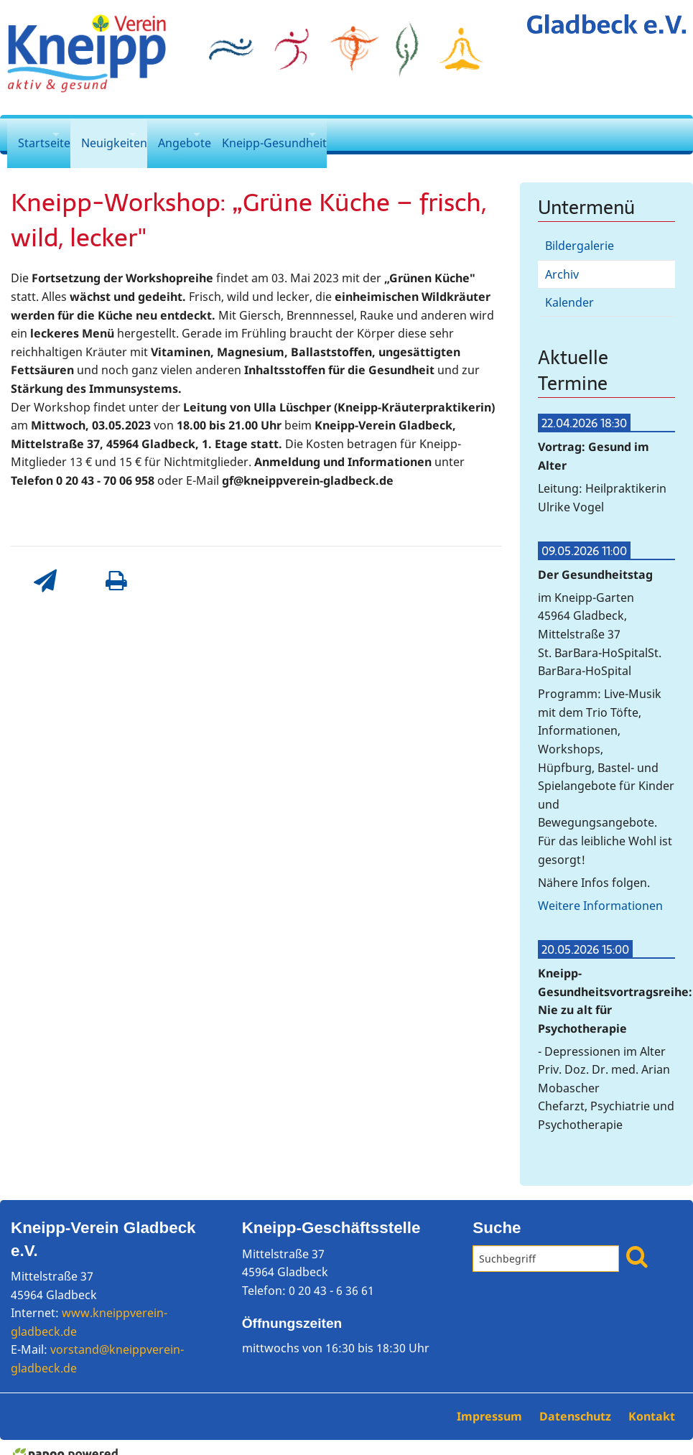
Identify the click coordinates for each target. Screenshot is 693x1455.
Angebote (204, 134)
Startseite (38, 134)
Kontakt (651, 1402)
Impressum (491, 1402)
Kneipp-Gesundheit (302, 134)
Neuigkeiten (121, 134)
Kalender (569, 289)
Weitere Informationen (600, 892)
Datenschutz (576, 1402)
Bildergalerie (579, 232)
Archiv (562, 261)
